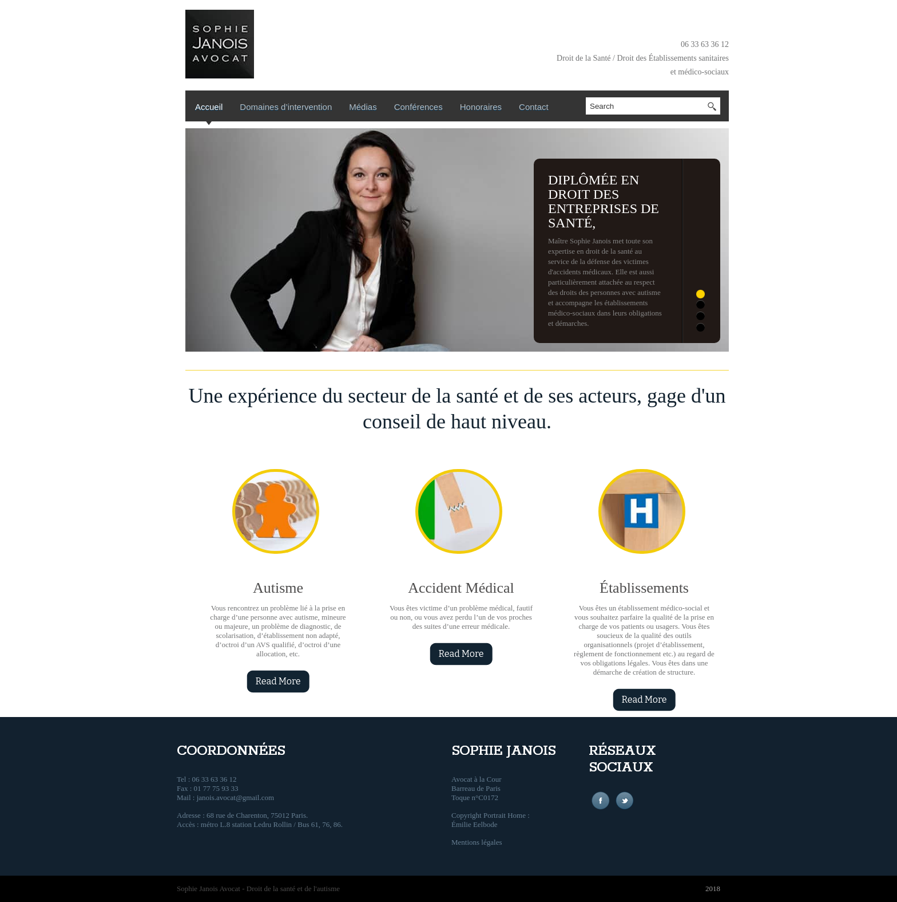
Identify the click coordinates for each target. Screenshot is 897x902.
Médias (362, 107)
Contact (534, 107)
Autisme (278, 588)
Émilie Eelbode (474, 824)
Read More (277, 681)
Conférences (418, 107)
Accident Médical (461, 588)
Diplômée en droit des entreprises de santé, (603, 201)
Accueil (209, 107)
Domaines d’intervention (286, 107)
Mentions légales (476, 842)
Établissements (644, 588)
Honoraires (481, 107)
